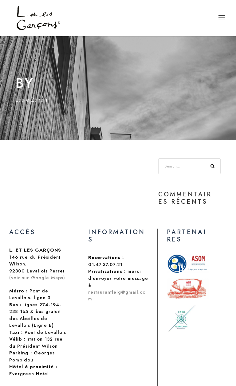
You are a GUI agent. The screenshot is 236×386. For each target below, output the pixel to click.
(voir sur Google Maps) (37, 277)
